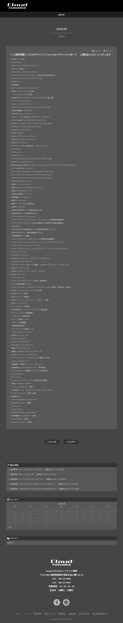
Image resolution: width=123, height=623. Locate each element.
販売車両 (38, 614)
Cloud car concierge (17, 6)
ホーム (18, 614)
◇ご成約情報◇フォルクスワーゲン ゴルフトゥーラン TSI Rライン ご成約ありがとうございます (43, 484)
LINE (66, 602)
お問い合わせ (84, 614)
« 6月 (10, 527)
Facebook (56, 602)
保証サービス (49, 614)
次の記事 (71, 442)
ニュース (27, 614)
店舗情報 (72, 614)
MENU (61, 15)
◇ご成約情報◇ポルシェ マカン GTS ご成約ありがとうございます (32, 474)
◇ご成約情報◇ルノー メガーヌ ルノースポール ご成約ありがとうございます (36, 469)
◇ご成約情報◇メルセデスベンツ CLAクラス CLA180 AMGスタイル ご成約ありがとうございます (43, 489)
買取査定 (62, 614)
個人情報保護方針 (99, 614)
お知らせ (98, 51)
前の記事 (51, 442)
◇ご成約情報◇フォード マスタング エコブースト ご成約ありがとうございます (37, 479)
